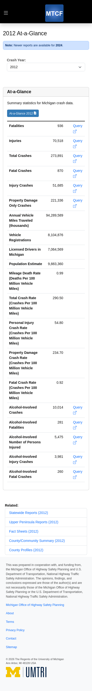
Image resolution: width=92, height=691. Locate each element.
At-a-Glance (19, 91)
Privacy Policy (15, 630)
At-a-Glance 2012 (21, 113)
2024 (59, 45)
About (10, 613)
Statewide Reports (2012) (28, 513)
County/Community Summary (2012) (37, 541)
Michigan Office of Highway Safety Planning (35, 605)
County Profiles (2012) (26, 550)
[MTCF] (54, 13)
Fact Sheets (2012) (23, 531)
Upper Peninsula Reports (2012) (33, 522)
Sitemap (11, 647)
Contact (11, 638)
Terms (10, 622)
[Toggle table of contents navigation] (6, 13)
